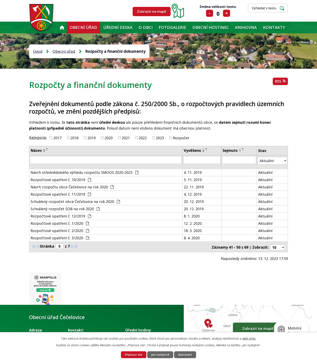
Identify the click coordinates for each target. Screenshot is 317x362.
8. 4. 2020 (192, 237)
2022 (143, 137)
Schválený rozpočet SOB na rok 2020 (65, 208)
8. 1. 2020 (192, 215)
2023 (160, 137)
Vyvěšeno (194, 150)
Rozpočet (181, 137)
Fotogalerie (172, 27)
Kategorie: (38, 137)
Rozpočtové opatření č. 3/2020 (60, 237)
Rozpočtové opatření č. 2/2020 (60, 229)
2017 (57, 137)
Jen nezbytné (160, 355)
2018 (74, 137)
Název (38, 150)
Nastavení (186, 355)
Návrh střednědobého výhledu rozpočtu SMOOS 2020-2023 (84, 171)
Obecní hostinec (210, 27)
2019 (92, 137)
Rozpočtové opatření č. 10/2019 (61, 178)
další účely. (249, 338)
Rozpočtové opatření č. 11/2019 (61, 193)
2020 (109, 137)
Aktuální (265, 171)
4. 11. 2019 (193, 171)
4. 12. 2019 (193, 193)
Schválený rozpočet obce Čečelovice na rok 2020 (75, 200)
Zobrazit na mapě (151, 11)
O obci (146, 27)
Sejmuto (232, 150)
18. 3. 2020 (193, 229)
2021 (126, 137)
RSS (280, 81)
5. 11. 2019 (193, 178)
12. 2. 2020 (193, 222)
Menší (209, 13)
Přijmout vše (133, 355)
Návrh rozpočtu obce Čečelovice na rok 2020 (72, 186)
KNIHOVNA (246, 27)
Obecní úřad (83, 27)
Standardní (218, 13)
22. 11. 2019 (194, 186)
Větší (226, 13)
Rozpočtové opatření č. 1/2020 (60, 222)
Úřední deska (117, 27)
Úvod (61, 27)
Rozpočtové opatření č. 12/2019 (61, 215)
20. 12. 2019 (194, 200)
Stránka (47, 245)
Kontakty (274, 27)
